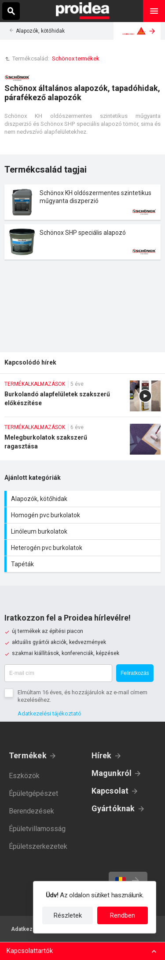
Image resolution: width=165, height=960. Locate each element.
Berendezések (31, 811)
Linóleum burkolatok (84, 531)
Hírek (102, 755)
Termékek (28, 755)
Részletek (68, 915)
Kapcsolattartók (30, 951)
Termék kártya (82, 202)
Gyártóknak (113, 808)
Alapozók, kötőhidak (40, 31)
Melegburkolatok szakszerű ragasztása (82, 442)
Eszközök (24, 776)
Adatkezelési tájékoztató (49, 713)
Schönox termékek (75, 58)
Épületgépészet (33, 793)
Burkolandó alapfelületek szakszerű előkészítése (82, 398)
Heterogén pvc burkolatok (84, 548)
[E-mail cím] (58, 673)
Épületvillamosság (37, 828)
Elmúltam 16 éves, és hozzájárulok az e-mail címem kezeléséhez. (82, 696)
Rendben (122, 915)
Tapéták (84, 564)
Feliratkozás (135, 673)
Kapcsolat (110, 790)
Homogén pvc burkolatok (84, 515)
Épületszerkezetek (38, 846)
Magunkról (112, 773)
